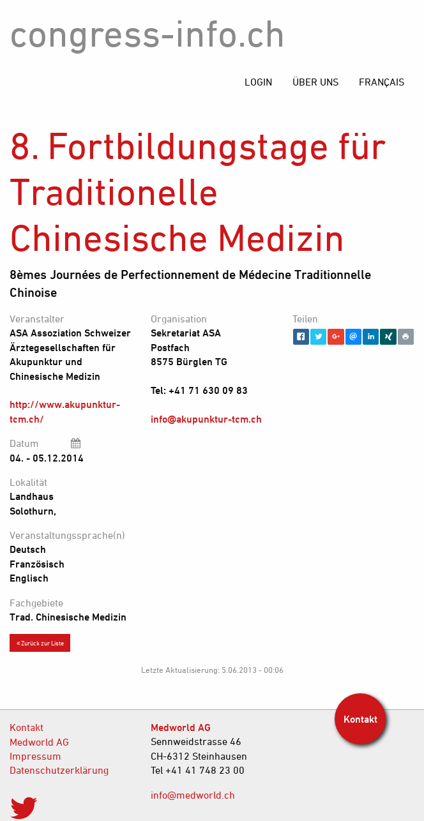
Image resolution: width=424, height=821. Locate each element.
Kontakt (26, 727)
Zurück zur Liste (40, 643)
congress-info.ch (147, 32)
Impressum (35, 756)
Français (381, 81)
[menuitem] (381, 81)
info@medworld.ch (193, 795)
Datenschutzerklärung (59, 770)
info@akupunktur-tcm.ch (206, 419)
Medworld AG (39, 742)
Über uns (315, 81)
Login (258, 81)
